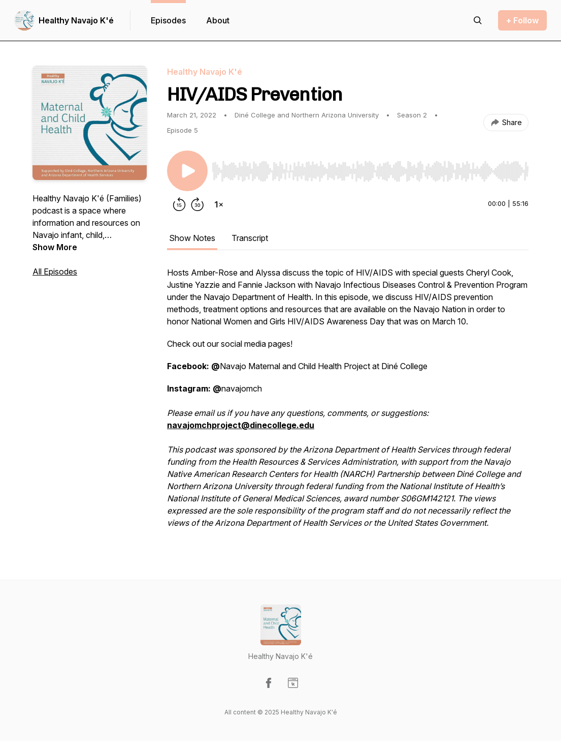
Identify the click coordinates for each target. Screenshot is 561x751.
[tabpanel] (348, 402)
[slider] (370, 171)
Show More (54, 247)
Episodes (168, 20)
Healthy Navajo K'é (76, 20)
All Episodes (54, 271)
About (217, 20)
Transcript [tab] (250, 238)
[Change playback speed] (219, 204)
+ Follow (522, 20)
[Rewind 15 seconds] (179, 204)
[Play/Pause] (187, 171)
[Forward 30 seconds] (197, 204)
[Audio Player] (370, 168)
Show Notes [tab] (192, 238)
